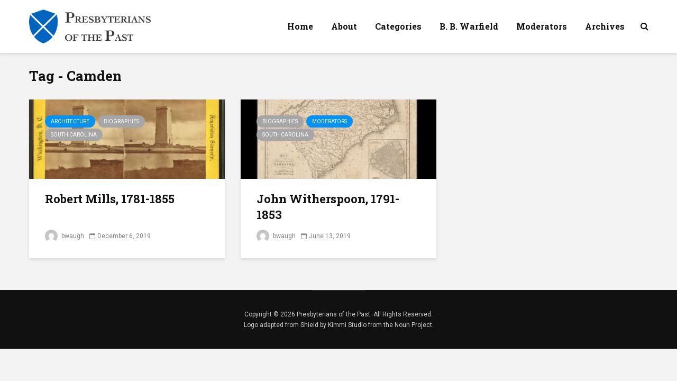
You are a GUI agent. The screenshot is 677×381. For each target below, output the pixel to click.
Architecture (70, 121)
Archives (605, 26)
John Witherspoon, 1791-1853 (328, 206)
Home (300, 26)
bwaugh (64, 236)
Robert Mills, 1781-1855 (110, 198)
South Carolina (74, 135)
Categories (398, 26)
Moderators (541, 26)
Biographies (121, 121)
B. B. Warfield (469, 26)
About (344, 26)
